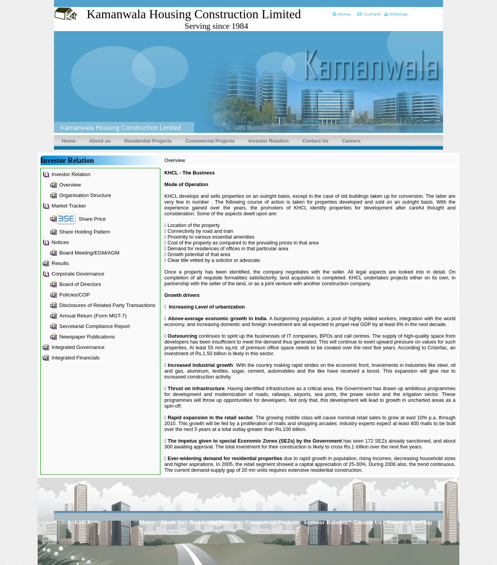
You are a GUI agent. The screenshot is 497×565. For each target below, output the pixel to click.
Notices (60, 242)
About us (100, 141)
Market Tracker (69, 206)
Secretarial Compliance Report (94, 326)
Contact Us (315, 141)
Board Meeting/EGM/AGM (89, 253)
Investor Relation (268, 141)
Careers (351, 141)
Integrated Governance (78, 347)
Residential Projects (148, 141)
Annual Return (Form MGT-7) (93, 316)
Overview (70, 185)
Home (69, 141)
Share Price (92, 219)
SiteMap (421, 522)
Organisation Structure (85, 195)
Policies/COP (74, 295)
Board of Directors (80, 284)
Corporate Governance (78, 274)
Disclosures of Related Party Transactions (107, 305)
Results (60, 263)
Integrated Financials (76, 358)
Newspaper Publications (87, 337)
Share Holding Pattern (84, 232)
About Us (172, 522)
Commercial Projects (210, 141)
